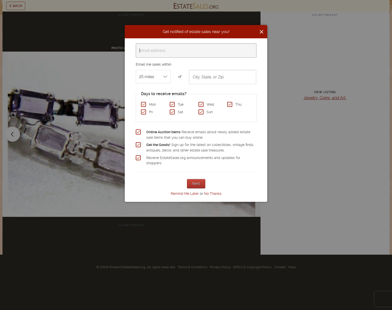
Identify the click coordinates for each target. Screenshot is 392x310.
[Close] (262, 32)
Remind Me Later (185, 194)
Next (196, 184)
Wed (210, 104)
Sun (209, 112)
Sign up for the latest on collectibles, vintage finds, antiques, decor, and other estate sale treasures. (200, 147)
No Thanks (213, 194)
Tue (181, 104)
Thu (238, 104)
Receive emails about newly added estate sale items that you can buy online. (198, 134)
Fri (151, 112)
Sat (180, 112)
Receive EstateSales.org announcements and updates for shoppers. (193, 160)
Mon (152, 104)
